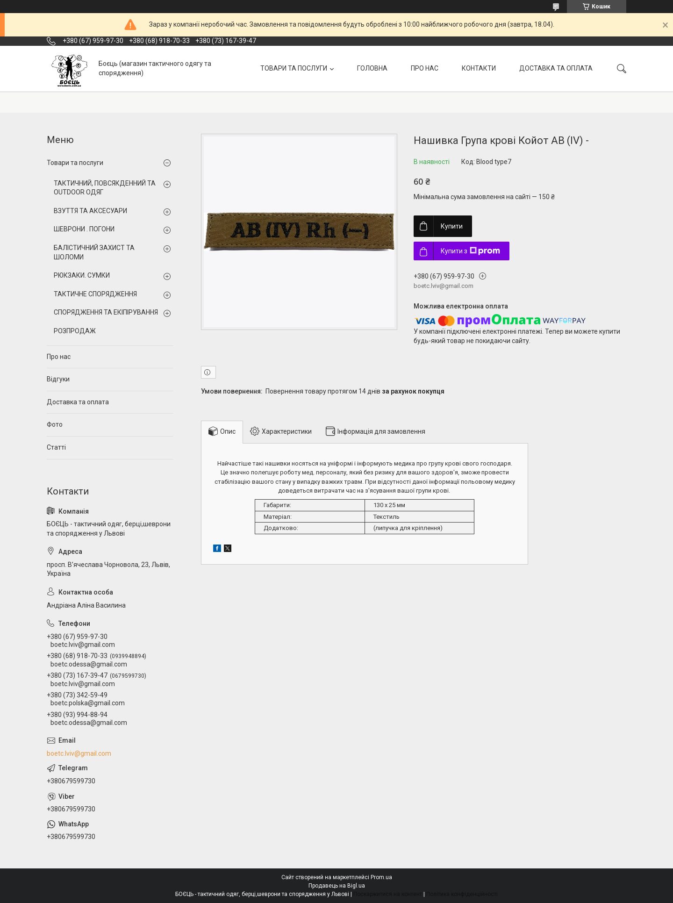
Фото (55, 424)
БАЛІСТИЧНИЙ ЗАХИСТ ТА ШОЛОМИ (94, 252)
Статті (56, 447)
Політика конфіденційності (462, 894)
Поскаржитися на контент (387, 894)
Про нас (59, 356)
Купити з (470, 251)
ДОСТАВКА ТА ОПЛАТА (556, 68)
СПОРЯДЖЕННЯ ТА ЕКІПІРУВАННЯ (106, 312)
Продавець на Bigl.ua (336, 885)
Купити (452, 226)
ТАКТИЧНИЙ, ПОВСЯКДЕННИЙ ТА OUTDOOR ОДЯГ (105, 187)
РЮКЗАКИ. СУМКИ (82, 275)
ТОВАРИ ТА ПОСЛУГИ (293, 68)
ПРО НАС (424, 68)
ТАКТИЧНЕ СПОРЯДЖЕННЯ (95, 294)
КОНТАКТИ (479, 68)
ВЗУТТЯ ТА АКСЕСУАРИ (90, 211)
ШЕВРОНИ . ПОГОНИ (84, 229)
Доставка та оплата (78, 402)
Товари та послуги (75, 162)
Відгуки (58, 379)
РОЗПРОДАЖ (75, 331)
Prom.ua (381, 877)
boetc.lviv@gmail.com (79, 753)
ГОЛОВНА (372, 68)
